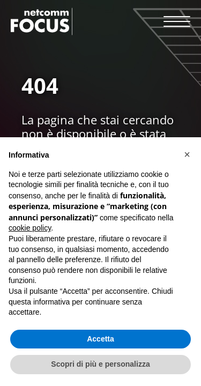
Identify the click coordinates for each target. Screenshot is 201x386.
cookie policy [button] (30, 228)
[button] (187, 154)
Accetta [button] (100, 339)
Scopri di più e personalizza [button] (100, 364)
